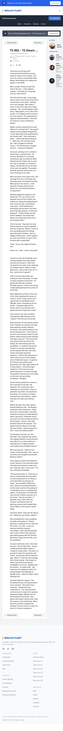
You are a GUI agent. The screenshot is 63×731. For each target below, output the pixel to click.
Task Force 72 (38, 673)
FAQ (3, 669)
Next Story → (38, 43)
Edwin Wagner (59, 46)
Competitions (7, 683)
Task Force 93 (38, 680)
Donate (4, 720)
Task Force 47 (38, 669)
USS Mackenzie (59, 71)
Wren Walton (58, 64)
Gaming (5, 687)
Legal (22, 720)
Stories (43, 24)
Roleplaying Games (9, 691)
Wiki (34, 691)
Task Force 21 (38, 665)
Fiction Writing (7, 679)
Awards (35, 699)
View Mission (54, 33)
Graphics (36, 703)
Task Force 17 (38, 661)
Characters (27, 24)
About (20, 24)
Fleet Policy (6, 665)
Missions (36, 24)
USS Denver (59, 86)
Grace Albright (58, 76)
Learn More (55, 3)
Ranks (35, 695)
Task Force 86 (38, 677)
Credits (10, 720)
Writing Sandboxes (9, 695)
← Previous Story (10, 43)
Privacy (16, 720)
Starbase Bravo (38, 657)
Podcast (36, 706)
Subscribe (54, 18)
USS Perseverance (9, 18)
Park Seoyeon (59, 56)
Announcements (8, 661)
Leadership (6, 657)
